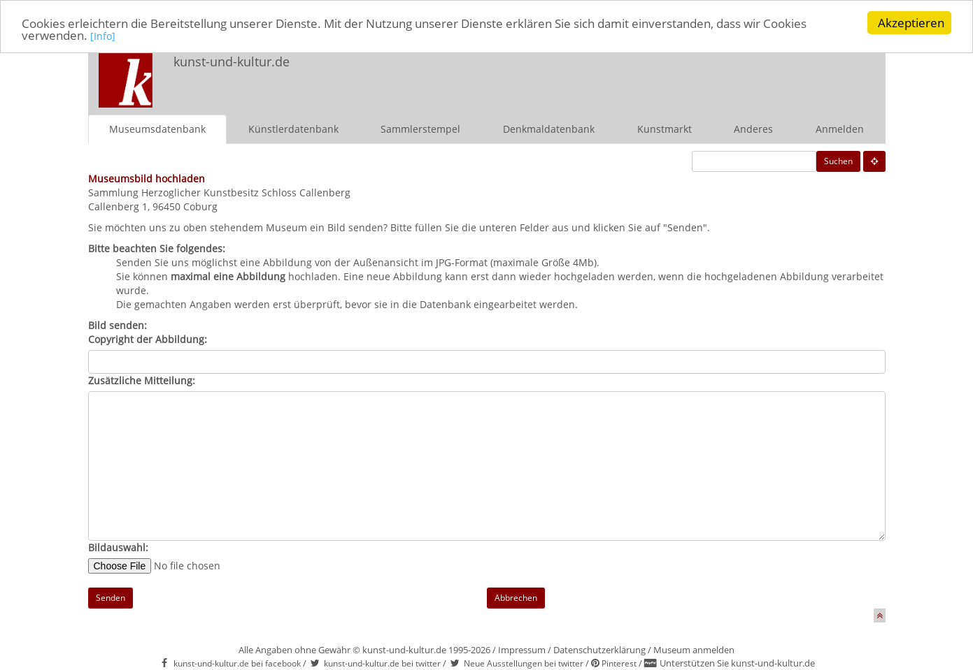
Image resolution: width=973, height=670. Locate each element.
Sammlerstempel (420, 128)
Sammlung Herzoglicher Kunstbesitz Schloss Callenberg (219, 191)
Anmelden (840, 128)
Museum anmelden (693, 649)
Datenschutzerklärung (599, 649)
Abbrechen (516, 597)
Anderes (753, 128)
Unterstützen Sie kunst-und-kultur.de (737, 663)
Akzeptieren (911, 23)
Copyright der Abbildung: (147, 338)
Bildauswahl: (118, 546)
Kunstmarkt (664, 128)
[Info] (102, 36)
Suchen (838, 160)
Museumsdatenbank (157, 128)
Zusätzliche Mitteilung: (141, 379)
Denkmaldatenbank (549, 128)
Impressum (522, 649)
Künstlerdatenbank (293, 128)
